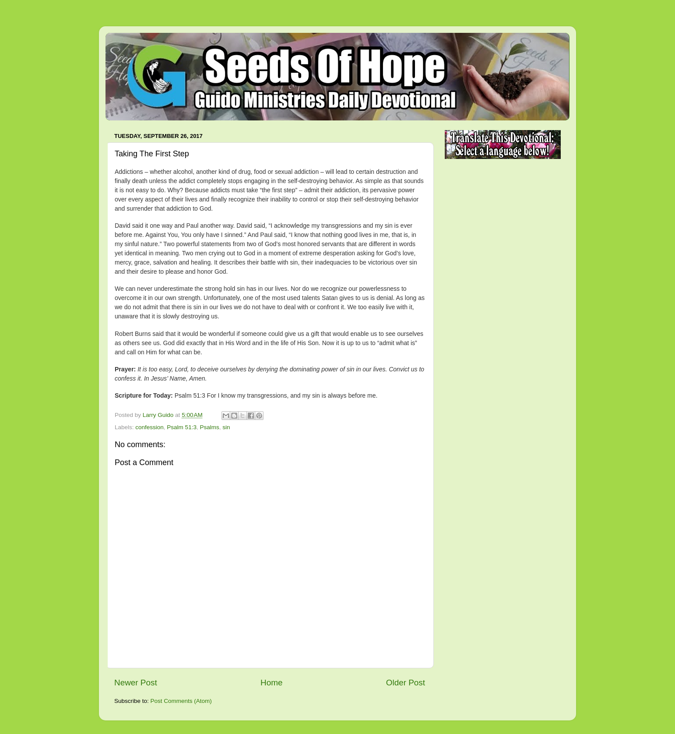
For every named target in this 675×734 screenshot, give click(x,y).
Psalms (209, 427)
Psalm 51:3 (182, 427)
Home (271, 682)
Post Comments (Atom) (181, 701)
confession (149, 427)
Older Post (405, 682)
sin (226, 427)
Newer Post (135, 682)
